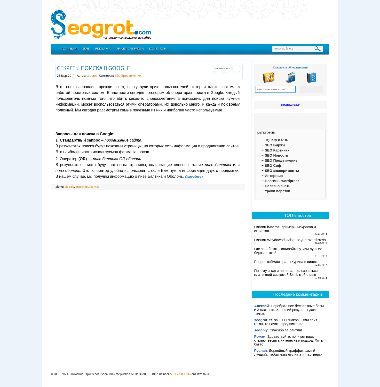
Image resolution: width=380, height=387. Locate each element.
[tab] (262, 122)
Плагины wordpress (282, 181)
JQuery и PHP (277, 140)
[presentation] (262, 122)
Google (69, 186)
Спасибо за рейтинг (286, 330)
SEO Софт (274, 166)
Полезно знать (278, 186)
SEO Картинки (277, 150)
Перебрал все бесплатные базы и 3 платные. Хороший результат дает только (289, 310)
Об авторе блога (130, 48)
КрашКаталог (290, 104)
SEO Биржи (275, 145)
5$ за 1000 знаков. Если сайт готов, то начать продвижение (285, 322)
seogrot (92, 75)
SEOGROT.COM (180, 374)
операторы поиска (87, 186)
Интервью (274, 176)
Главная (69, 48)
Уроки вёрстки (277, 191)
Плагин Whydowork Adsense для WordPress (290, 240)
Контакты (158, 48)
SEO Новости (276, 155)
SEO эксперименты (282, 171)
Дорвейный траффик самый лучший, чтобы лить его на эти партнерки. (289, 352)
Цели (85, 48)
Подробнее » (194, 176)
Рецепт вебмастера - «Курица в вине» (285, 262)
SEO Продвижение (128, 75)
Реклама (103, 48)
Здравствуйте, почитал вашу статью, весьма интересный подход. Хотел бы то (289, 340)
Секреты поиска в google (93, 69)
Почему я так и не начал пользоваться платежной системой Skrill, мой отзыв (286, 273)
